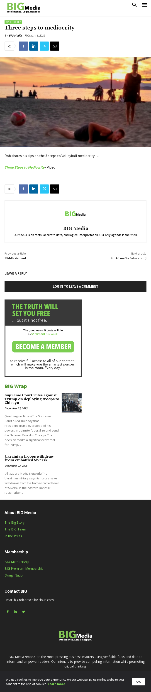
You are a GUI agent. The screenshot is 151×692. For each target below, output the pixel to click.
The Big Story (14, 522)
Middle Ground (15, 258)
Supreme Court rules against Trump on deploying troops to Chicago (32, 399)
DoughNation (14, 575)
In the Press (13, 536)
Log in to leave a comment (75, 286)
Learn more (81, 685)
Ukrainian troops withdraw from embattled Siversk (29, 458)
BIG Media (15, 35)
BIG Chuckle (13, 22)
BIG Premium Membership (24, 568)
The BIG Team (15, 529)
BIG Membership (17, 561)
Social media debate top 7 (128, 258)
